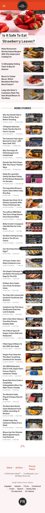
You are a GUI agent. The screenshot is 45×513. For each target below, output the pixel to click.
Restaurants (37, 331)
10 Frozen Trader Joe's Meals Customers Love (12, 261)
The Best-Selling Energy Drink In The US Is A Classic (13, 238)
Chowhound (36, 486)
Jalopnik (17, 486)
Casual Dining (37, 408)
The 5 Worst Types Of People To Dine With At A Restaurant (12, 333)
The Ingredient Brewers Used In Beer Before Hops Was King (13, 190)
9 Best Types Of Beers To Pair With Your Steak (12, 345)
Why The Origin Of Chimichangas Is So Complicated (10, 152)
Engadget (7, 486)
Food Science (40, 12)
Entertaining (37, 433)
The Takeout (29, 491)
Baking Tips (37, 382)
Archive (19, 467)
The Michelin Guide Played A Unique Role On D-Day (13, 396)
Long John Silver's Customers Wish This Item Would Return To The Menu (10, 94)
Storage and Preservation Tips (31, 248)
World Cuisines (36, 127)
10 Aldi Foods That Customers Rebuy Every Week (12, 422)
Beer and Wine (37, 189)
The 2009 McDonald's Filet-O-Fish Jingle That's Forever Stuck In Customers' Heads (13, 370)
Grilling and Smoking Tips (33, 272)
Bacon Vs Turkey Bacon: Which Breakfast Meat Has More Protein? (10, 80)
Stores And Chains (35, 421)
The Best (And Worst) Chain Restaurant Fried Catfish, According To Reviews (12, 410)
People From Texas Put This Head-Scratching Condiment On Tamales (12, 357)
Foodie (11, 489)
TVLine (26, 486)
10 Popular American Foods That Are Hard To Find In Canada (12, 129)
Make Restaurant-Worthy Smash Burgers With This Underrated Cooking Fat (11, 52)
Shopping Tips (38, 63)
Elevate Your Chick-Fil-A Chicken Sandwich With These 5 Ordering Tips (12, 202)
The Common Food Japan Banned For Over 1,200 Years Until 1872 (13, 141)
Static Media (15, 474)
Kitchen (39, 115)
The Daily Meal (16, 491)
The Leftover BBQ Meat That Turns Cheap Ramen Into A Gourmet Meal (13, 214)
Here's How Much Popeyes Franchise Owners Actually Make (13, 321)
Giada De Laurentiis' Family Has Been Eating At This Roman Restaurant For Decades (13, 177)
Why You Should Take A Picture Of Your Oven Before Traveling (12, 117)
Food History (37, 151)
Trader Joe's (37, 260)
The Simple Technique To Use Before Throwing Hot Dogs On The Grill (13, 273)
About (9, 467)
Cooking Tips (39, 49)
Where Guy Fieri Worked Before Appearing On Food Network (12, 434)
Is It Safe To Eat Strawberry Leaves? (18, 38)
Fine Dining (37, 308)
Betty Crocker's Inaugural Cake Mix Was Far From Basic (13, 226)
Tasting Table (31, 489)
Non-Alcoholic (36, 236)
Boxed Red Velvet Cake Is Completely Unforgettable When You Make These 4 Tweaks (13, 384)
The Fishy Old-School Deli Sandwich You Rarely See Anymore (13, 297)
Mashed (20, 489)
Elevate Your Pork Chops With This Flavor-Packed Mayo (12, 164)
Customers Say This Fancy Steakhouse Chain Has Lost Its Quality (13, 309)
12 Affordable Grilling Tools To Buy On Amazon (10, 67)
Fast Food (40, 91)
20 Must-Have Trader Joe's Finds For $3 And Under (11, 285)
